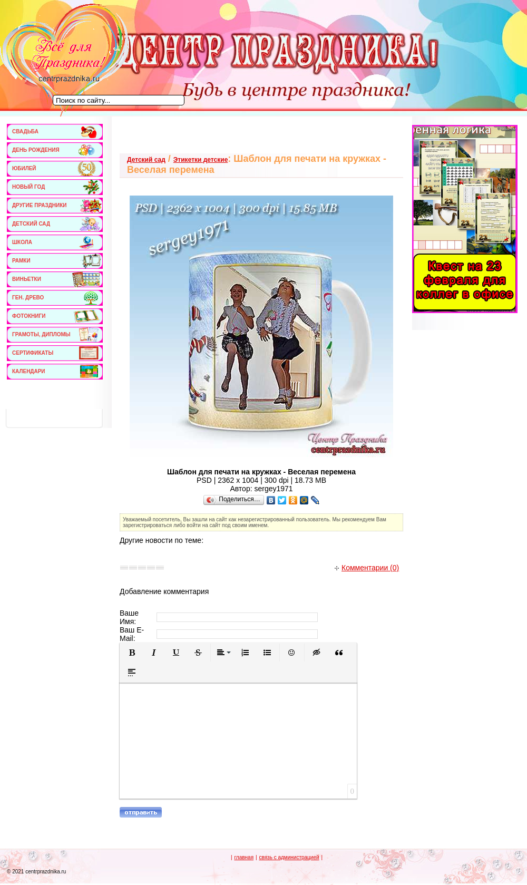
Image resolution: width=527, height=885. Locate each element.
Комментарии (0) (367, 567)
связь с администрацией (289, 857)
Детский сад (146, 159)
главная (243, 857)
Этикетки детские (200, 159)
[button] (132, 653)
